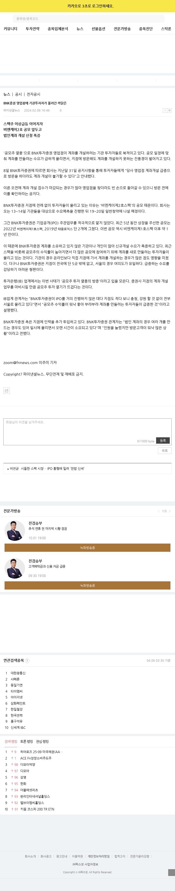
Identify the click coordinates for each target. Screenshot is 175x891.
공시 (18, 94)
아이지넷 (17, 697)
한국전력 (17, 715)
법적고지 (119, 856)
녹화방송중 (87, 547)
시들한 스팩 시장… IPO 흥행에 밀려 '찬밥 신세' (53, 468)
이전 (159, 511)
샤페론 (15, 679)
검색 (160, 19)
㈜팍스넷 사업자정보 (85, 864)
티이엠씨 (17, 691)
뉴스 (80, 29)
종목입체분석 (58, 29)
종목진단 (146, 29)
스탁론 (166, 29)
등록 (163, 440)
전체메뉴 (171, 19)
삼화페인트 (18, 703)
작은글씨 (165, 110)
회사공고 (46, 856)
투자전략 (32, 29)
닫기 (168, 6)
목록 (165, 451)
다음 (169, 511)
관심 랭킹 (42, 741)
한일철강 (17, 709)
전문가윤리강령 (139, 856)
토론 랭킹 (26, 741)
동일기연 (17, 685)
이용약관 (77, 856)
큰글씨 (169, 110)
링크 (19, 440)
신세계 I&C (18, 727)
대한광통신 (18, 673)
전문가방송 (122, 29)
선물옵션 (98, 29)
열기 (171, 872)
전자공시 (33, 94)
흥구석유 (17, 721)
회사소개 (30, 856)
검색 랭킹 (11, 741)
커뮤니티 (10, 29)
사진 (10, 440)
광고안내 (61, 856)
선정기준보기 (27, 660)
